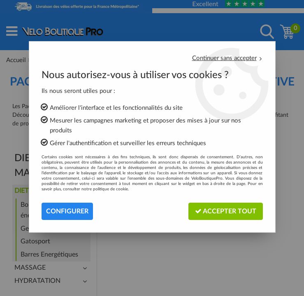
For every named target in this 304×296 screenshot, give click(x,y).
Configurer (67, 211)
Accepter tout (225, 211)
